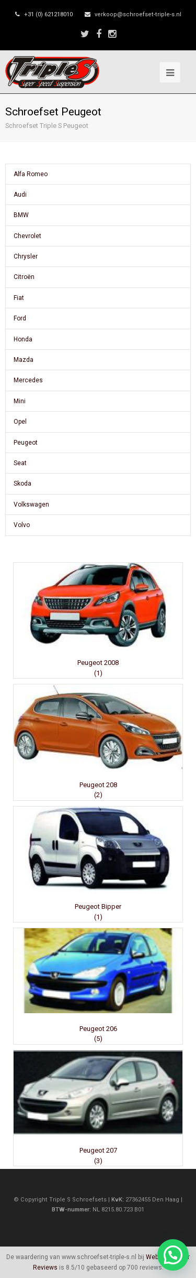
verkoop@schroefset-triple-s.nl (138, 14)
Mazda (23, 359)
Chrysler (26, 256)
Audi (20, 194)
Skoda (22, 483)
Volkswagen (31, 504)
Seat (20, 463)
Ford (20, 318)
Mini (20, 401)
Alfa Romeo (31, 174)
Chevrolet (27, 236)
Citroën (24, 277)
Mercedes (28, 380)
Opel (20, 421)
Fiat (19, 298)
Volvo (22, 525)
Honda (23, 339)
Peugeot (26, 442)
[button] (173, 1255)
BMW (21, 215)
